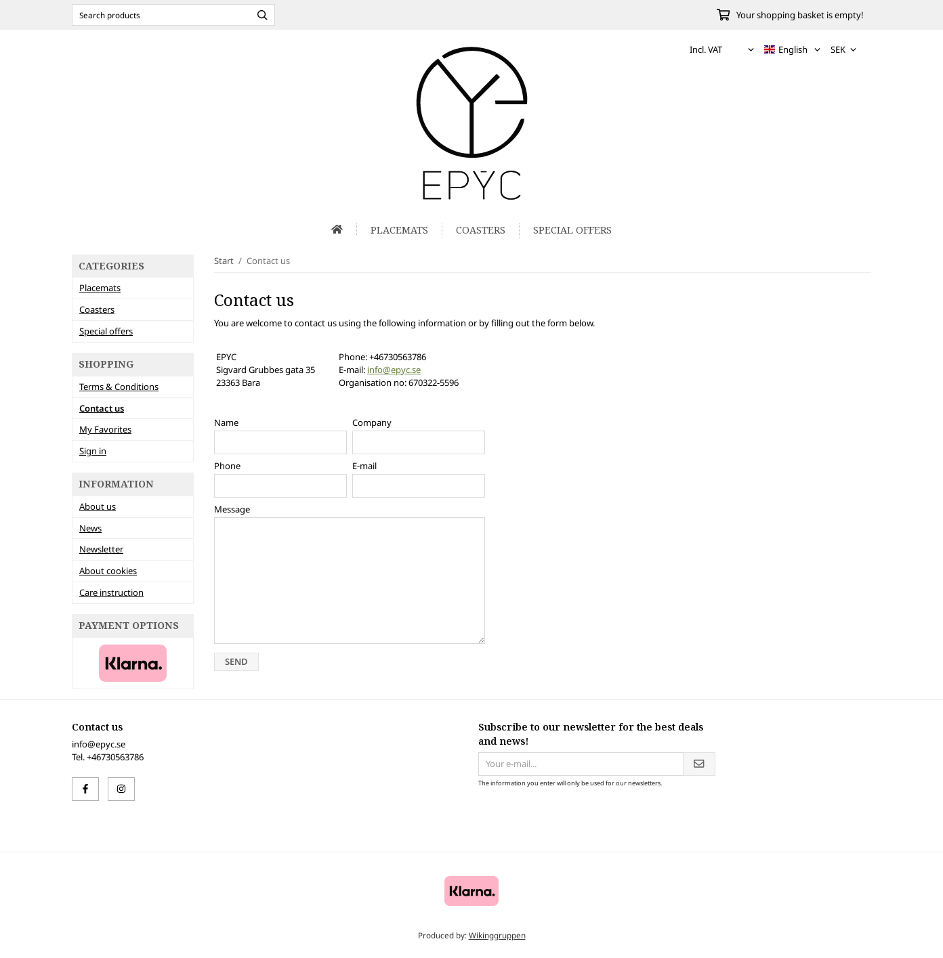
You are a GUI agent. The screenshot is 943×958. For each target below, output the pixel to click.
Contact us (101, 408)
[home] (337, 229)
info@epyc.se (394, 370)
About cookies (108, 571)
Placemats (399, 229)
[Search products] (158, 15)
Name (226, 422)
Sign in (92, 451)
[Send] (699, 764)
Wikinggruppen (497, 935)
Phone (227, 466)
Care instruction (111, 592)
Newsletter (101, 549)
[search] (259, 15)
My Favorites (105, 429)
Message (232, 509)
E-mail (364, 466)
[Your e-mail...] (580, 764)
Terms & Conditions (119, 386)
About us (97, 506)
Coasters (480, 229)
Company (372, 422)
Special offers (572, 229)
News (90, 528)
